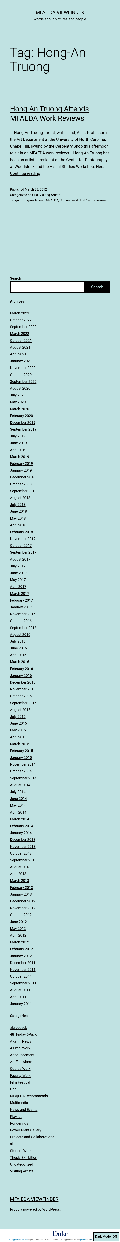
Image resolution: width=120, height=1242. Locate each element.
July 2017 (18, 566)
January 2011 (21, 1004)
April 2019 (18, 450)
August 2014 (20, 785)
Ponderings (19, 1123)
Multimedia (19, 1103)
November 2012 (23, 908)
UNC (83, 200)
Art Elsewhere (21, 1062)
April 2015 (18, 737)
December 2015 (22, 682)
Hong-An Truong (33, 200)
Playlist (16, 1116)
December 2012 (22, 901)
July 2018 (18, 504)
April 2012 (18, 935)
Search (15, 278)
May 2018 (18, 518)
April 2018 (18, 525)
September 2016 (23, 628)
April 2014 (18, 812)
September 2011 (23, 983)
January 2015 (21, 757)
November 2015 (23, 689)
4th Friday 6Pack (23, 1034)
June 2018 (18, 511)
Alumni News (20, 1041)
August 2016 (20, 634)
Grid (35, 195)
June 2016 (18, 648)
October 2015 (21, 696)
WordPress (51, 1209)
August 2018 (20, 498)
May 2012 (18, 928)
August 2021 (20, 347)
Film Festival (20, 1082)
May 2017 (18, 580)
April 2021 (18, 354)
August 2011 (20, 990)
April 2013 (18, 874)
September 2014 (23, 778)
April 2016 (18, 655)
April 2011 (18, 997)
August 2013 (20, 867)
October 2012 (21, 915)
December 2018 (22, 477)
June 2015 (18, 723)
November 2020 (23, 368)
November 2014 (23, 764)
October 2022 (21, 320)
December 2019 (22, 422)
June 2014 (18, 798)
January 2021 (21, 361)
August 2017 (20, 559)
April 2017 (18, 586)
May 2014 (18, 805)
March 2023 (19, 313)
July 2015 (18, 716)
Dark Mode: (106, 1236)
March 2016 (19, 662)
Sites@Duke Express (18, 1240)
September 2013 (23, 860)
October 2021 (21, 340)
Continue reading (25, 173)
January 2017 (21, 607)
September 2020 (23, 381)
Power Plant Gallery (25, 1130)
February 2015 (21, 751)
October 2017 (21, 545)
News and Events (23, 1109)
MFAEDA (52, 200)
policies (83, 1240)
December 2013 (22, 839)
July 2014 (18, 792)
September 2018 (23, 491)
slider (14, 1144)
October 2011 (21, 976)
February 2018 (21, 532)
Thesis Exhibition (23, 1157)
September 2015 (23, 703)
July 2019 (18, 436)
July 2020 (18, 395)
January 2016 (21, 675)
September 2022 (23, 327)
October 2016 (21, 621)
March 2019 (19, 457)
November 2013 (23, 846)
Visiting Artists (49, 195)
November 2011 (23, 969)
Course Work (20, 1068)
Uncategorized (21, 1164)
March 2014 (19, 819)
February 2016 (21, 669)
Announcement (22, 1055)
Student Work (69, 200)
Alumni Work (20, 1048)
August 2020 (20, 388)
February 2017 (21, 600)
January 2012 (21, 956)
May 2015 (18, 730)
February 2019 (21, 463)
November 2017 (23, 539)
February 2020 (21, 416)
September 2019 (23, 429)
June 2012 (18, 922)
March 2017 (19, 593)
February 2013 (21, 887)
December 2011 (22, 963)
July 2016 (18, 641)
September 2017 (23, 552)
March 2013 (19, 880)
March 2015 (19, 744)
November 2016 (23, 614)
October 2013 (21, 853)
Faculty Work (20, 1075)
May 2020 (18, 402)
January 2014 (21, 833)
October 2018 (21, 484)
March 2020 (19, 409)
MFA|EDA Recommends (29, 1096)
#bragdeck (18, 1027)
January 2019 (21, 470)
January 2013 (21, 894)
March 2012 (19, 942)
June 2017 (18, 573)
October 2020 (21, 375)
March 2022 (19, 333)
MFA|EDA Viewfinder (60, 12)
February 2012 (21, 949)
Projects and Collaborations (32, 1137)
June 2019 (18, 443)
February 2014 (21, 826)
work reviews (97, 200)
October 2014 (21, 771)
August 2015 (20, 710)
